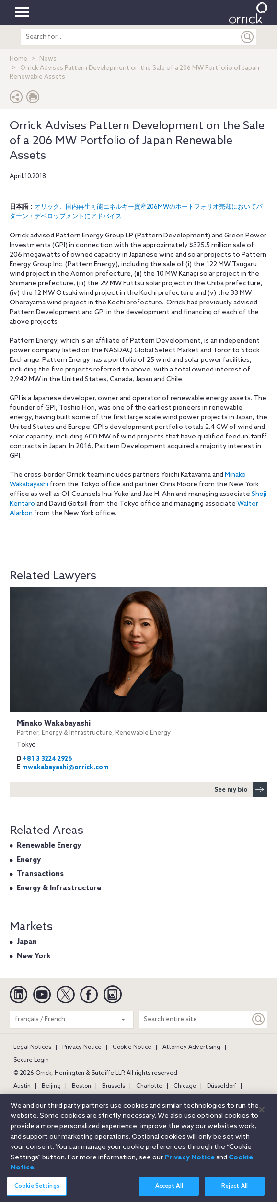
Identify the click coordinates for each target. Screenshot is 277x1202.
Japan (27, 942)
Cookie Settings (36, 1191)
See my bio (240, 789)
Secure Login (31, 1060)
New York (34, 956)
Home (18, 59)
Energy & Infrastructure (59, 888)
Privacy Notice (82, 1047)
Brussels (113, 1086)
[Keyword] (258, 1019)
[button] (16, 99)
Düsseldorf (221, 1086)
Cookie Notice (132, 1047)
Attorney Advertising (191, 1047)
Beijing (51, 1086)
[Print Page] (33, 99)
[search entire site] (130, 37)
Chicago (184, 1086)
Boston (81, 1086)
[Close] (261, 1114)
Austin (22, 1086)
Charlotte (149, 1086)
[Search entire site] (194, 1019)
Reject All (234, 1191)
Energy (29, 860)
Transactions (40, 874)
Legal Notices (32, 1047)
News (48, 59)
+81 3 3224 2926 (47, 759)
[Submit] (247, 37)
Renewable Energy (49, 846)
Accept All (169, 1191)
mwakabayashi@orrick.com (65, 767)
